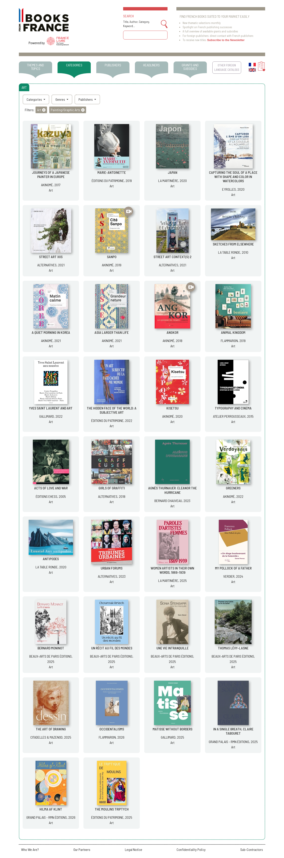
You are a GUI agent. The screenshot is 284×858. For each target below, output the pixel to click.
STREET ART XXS (51, 257)
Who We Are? (30, 849)
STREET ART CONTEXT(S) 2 (172, 257)
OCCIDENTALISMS (111, 729)
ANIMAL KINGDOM (233, 332)
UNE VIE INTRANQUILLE (172, 648)
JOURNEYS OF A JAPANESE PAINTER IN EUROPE (51, 174)
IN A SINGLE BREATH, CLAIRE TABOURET (233, 731)
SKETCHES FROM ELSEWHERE (233, 244)
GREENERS (233, 488)
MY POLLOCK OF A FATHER (233, 568)
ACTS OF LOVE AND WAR (51, 488)
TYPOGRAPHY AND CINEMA (233, 408)
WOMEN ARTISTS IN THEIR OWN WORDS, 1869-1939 (172, 570)
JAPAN (172, 172)
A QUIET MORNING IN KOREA (51, 332)
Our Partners (81, 849)
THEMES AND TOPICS (35, 67)
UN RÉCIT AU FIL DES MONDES (111, 648)
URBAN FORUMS (111, 568)
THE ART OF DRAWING (51, 729)
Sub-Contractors (251, 849)
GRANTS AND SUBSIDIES (190, 67)
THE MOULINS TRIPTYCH (112, 809)
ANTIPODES (51, 559)
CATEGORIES (74, 65)
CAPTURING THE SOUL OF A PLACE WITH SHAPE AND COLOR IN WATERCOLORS (233, 176)
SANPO (111, 257)
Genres (60, 99)
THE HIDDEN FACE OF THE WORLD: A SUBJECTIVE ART (111, 410)
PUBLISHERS (113, 65)
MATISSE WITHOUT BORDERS (172, 729)
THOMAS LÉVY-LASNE (233, 648)
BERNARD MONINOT (50, 648)
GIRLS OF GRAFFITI (112, 488)
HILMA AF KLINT (50, 809)
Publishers (86, 99)
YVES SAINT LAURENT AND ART (51, 408)
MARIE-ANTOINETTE (111, 172)
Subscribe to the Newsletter (226, 40)
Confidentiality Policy (191, 849)
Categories (35, 99)
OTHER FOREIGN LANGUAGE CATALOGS (226, 67)
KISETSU (172, 408)
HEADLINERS (151, 65)
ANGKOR (172, 332)
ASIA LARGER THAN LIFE (112, 332)
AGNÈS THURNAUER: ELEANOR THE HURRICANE (172, 490)
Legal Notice (133, 849)
